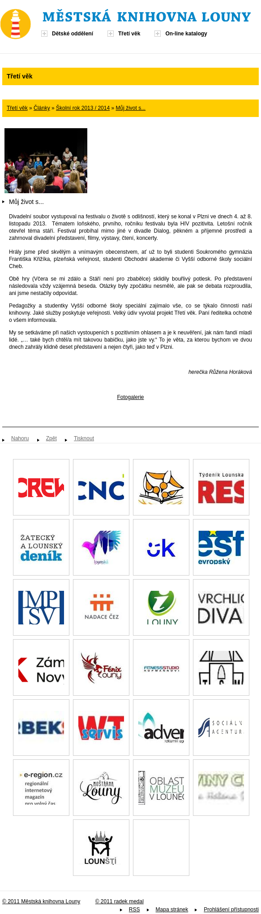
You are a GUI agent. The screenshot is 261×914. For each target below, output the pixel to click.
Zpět (51, 438)
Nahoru (20, 438)
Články (42, 108)
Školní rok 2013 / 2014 (83, 108)
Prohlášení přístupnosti (231, 909)
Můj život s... (131, 108)
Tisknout (84, 438)
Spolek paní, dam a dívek (161, 847)
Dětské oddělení (72, 33)
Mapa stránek (172, 909)
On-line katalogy (186, 33)
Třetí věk (129, 33)
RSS (134, 909)
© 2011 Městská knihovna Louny (41, 901)
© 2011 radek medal (119, 901)
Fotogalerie (130, 397)
